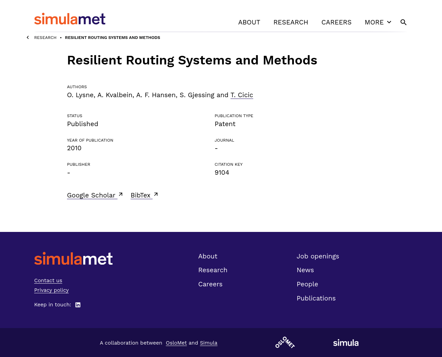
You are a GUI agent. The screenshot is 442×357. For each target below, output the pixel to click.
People (307, 284)
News (305, 270)
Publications (316, 298)
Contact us (48, 280)
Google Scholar (95, 195)
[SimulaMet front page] (73, 258)
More (379, 22)
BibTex (145, 195)
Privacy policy (51, 290)
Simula (209, 343)
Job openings (318, 256)
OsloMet (176, 343)
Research (290, 22)
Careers (336, 22)
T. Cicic (242, 95)
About (249, 22)
